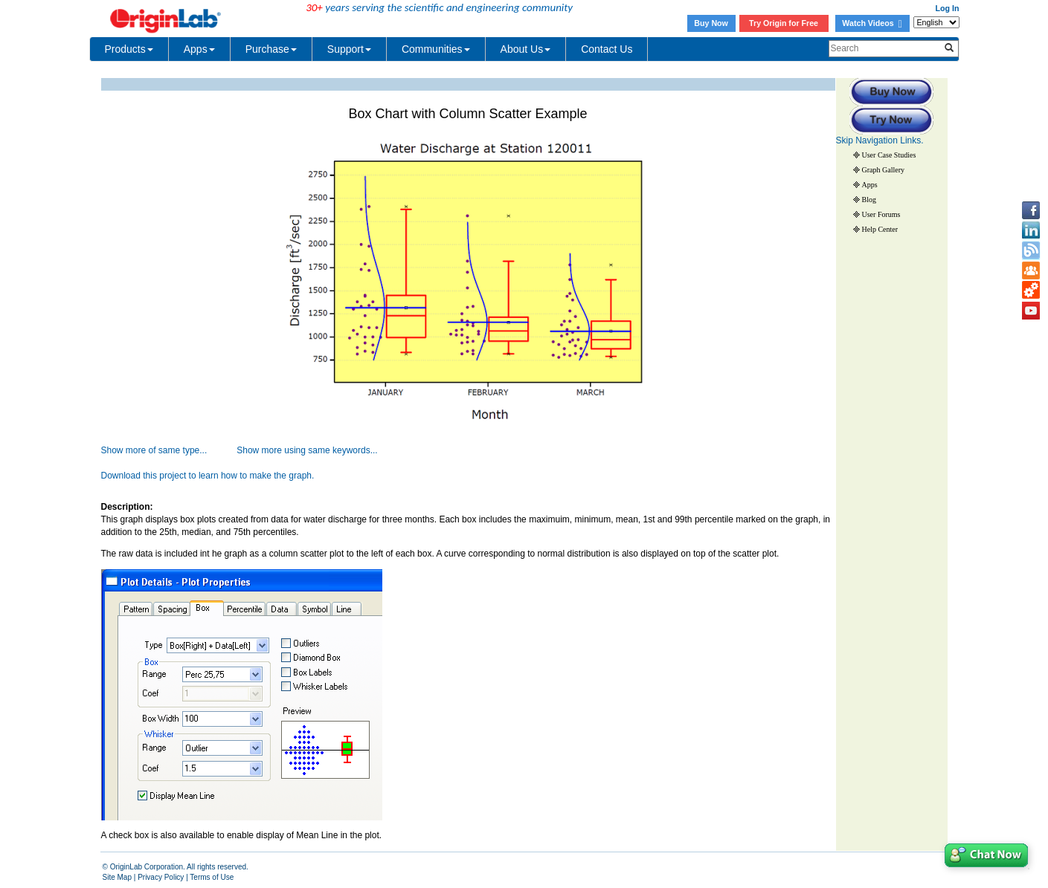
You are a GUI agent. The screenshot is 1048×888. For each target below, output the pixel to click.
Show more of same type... (154, 450)
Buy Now (711, 23)
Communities (436, 49)
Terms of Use (212, 877)
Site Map (117, 877)
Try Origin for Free (783, 23)
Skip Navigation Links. (880, 140)
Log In (947, 8)
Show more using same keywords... (307, 450)
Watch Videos (871, 23)
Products (129, 49)
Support (349, 49)
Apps (199, 49)
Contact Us (606, 49)
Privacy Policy (161, 877)
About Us (526, 49)
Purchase (271, 49)
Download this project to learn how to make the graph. (208, 475)
